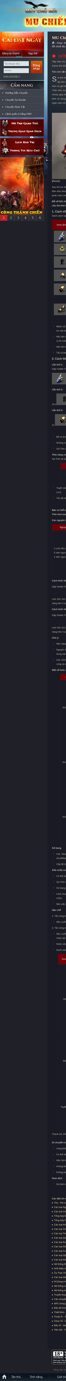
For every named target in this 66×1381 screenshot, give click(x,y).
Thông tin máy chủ (22, 151)
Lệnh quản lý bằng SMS (18, 113)
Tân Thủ (16, 1376)
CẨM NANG (22, 83)
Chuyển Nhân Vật (15, 106)
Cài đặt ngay (22, 41)
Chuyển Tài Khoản (15, 99)
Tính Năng (36, 1376)
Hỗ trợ (22, 123)
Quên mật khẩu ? (12, 76)
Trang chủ (53, 43)
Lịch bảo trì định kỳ (22, 142)
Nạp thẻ (33, 53)
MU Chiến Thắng (25, 16)
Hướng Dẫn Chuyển (16, 92)
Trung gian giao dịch (22, 132)
